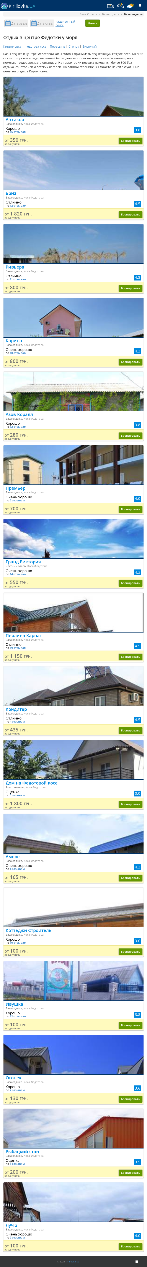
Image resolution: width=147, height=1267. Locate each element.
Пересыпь (57, 46)
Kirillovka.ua (72, 1261)
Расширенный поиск (65, 23)
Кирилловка (12, 46)
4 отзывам (17, 721)
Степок (74, 46)
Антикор (15, 119)
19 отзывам (18, 648)
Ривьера (15, 267)
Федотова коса (35, 46)
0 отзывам (17, 795)
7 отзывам (17, 1090)
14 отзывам (18, 574)
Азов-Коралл (19, 414)
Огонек (13, 1078)
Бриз (11, 193)
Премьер (15, 488)
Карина (14, 341)
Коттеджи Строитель (28, 930)
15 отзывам (18, 132)
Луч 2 (11, 1225)
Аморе (13, 857)
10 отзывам (18, 353)
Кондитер (16, 709)
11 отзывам (18, 279)
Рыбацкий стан (22, 1151)
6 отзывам (17, 500)
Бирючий (89, 46)
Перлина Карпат (24, 635)
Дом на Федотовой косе (32, 783)
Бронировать (130, 141)
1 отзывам (17, 1164)
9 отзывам (17, 1237)
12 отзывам (18, 205)
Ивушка (14, 1004)
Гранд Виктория (23, 562)
